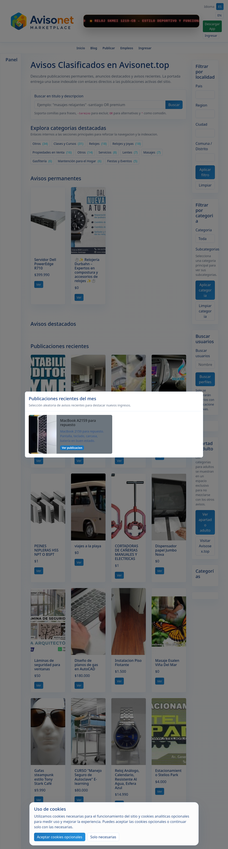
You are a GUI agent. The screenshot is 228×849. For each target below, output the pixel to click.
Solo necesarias (103, 837)
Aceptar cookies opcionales (59, 837)
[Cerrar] (197, 401)
